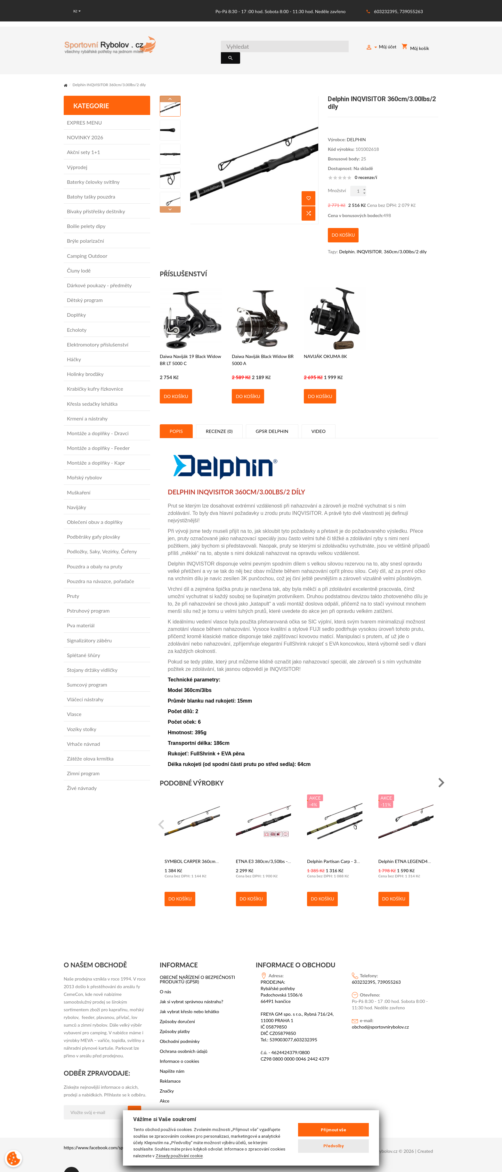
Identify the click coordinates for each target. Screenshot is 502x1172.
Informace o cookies (179, 1046)
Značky (167, 1076)
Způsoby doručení (177, 1007)
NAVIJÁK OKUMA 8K (325, 341)
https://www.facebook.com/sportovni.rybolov (108, 1132)
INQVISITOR (369, 237)
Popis (176, 416)
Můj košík (415, 48)
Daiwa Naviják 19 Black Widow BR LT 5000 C (190, 345)
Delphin (346, 237)
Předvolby (333, 1146)
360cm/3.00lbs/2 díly (405, 237)
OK (134, 1098)
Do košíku (176, 381)
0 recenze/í (366, 169)
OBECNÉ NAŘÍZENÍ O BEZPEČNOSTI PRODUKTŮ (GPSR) (197, 964)
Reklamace (170, 1066)
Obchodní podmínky (180, 1026)
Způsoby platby (175, 1016)
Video (319, 416)
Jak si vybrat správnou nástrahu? (191, 987)
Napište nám (172, 1056)
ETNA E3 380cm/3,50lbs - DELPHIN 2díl (276, 846)
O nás (165, 977)
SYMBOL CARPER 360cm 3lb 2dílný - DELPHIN (212, 846)
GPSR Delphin (272, 416)
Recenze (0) (219, 416)
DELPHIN (356, 131)
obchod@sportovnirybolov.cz (380, 1012)
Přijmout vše (333, 1129)
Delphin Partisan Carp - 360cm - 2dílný (345, 846)
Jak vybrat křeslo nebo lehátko (189, 997)
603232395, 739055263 (398, 11)
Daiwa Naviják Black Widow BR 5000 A (263, 345)
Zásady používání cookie (179, 1155)
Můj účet (381, 47)
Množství (337, 182)
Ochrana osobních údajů (183, 1036)
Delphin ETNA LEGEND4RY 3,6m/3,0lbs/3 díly (424, 846)
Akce (164, 1086)
